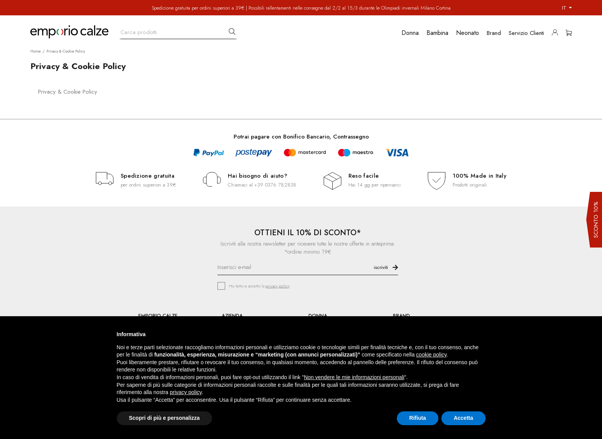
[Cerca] (178, 30)
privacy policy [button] (186, 392)
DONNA (317, 315)
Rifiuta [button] (417, 418)
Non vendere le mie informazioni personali (354, 377)
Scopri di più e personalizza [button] (164, 418)
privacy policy (277, 286)
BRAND (401, 315)
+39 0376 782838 (275, 184)
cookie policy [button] (431, 355)
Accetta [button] (463, 418)
